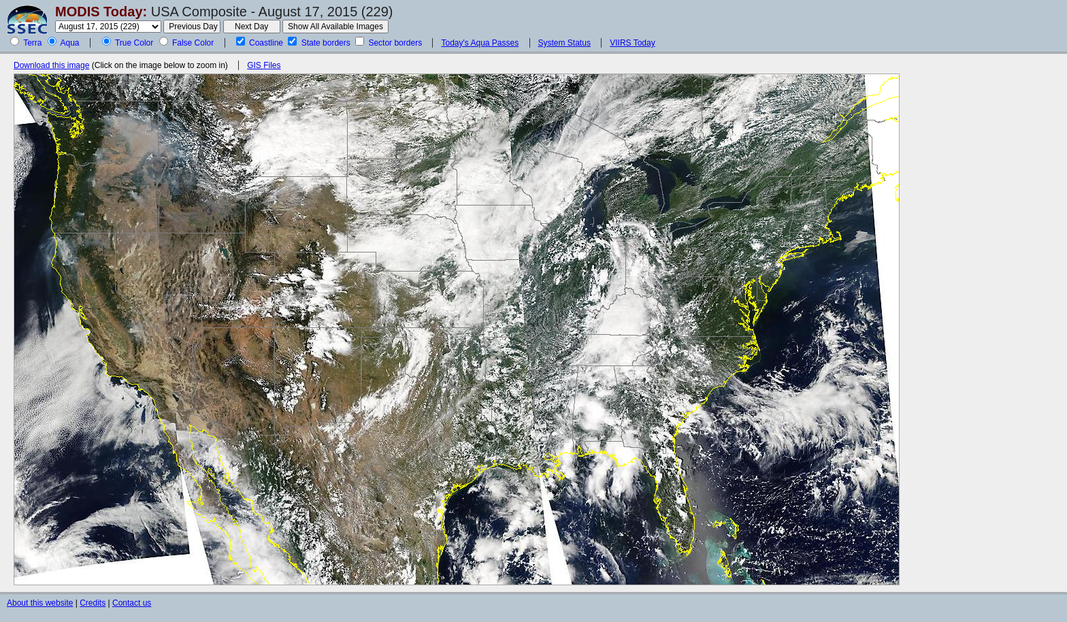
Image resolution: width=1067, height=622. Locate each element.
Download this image (51, 65)
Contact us (131, 603)
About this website (40, 603)
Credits (92, 603)
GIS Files (263, 65)
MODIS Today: (101, 11)
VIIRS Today (632, 43)
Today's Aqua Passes (480, 43)
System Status (564, 43)
